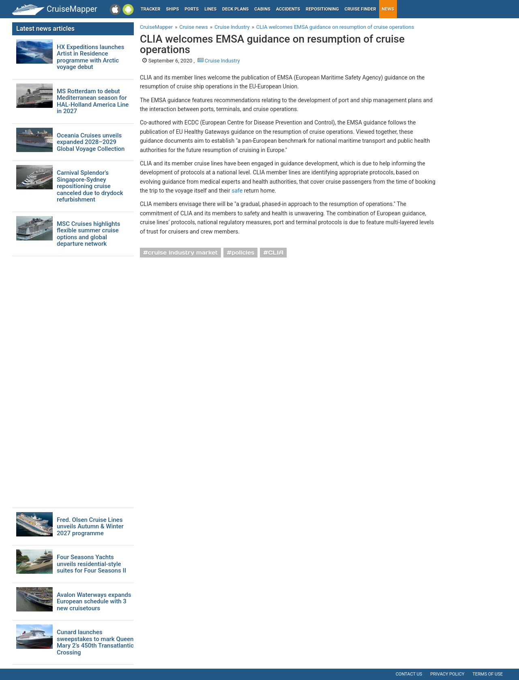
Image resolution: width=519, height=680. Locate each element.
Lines (210, 9)
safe (237, 190)
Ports (191, 9)
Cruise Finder (360, 9)
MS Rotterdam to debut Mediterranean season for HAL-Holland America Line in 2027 (93, 101)
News (388, 9)
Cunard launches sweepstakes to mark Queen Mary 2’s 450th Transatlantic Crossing (95, 642)
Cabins (262, 9)
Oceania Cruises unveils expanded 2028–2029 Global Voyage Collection (90, 142)
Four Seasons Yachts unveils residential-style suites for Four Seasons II (91, 564)
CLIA (275, 252)
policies (243, 252)
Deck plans (235, 9)
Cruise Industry (218, 61)
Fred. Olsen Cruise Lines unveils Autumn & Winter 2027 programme (90, 527)
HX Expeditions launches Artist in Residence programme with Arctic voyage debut (90, 57)
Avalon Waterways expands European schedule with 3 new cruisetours (94, 602)
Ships (172, 9)
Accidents (288, 9)
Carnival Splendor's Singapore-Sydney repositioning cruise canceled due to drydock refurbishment (90, 186)
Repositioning (322, 9)
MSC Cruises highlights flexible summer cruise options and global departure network (88, 234)
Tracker (151, 9)
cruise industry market (183, 252)
